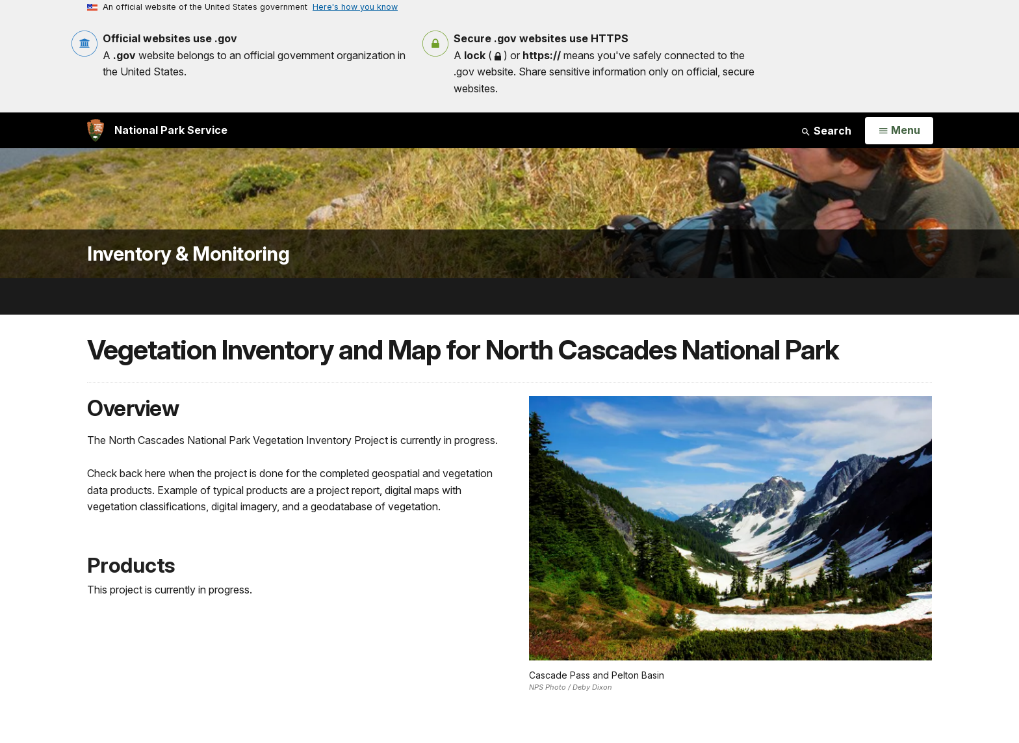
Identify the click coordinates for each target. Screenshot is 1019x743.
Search (826, 130)
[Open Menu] (899, 130)
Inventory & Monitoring (188, 254)
